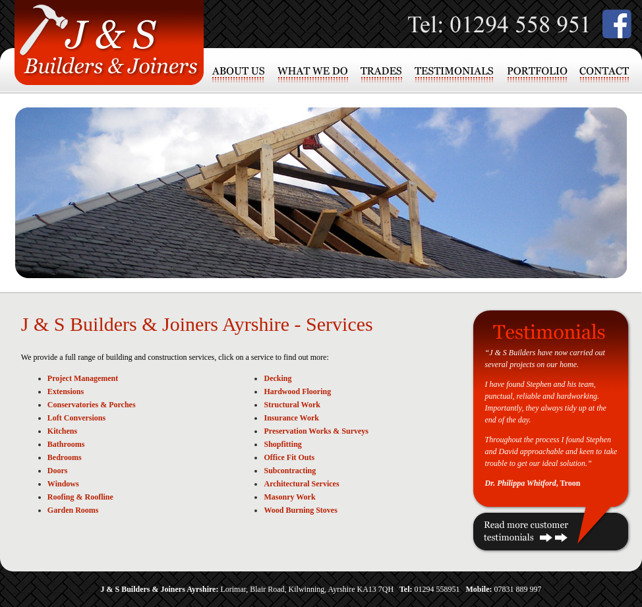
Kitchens (62, 431)
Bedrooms (64, 457)
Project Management (82, 378)
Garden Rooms (73, 510)
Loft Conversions (76, 417)
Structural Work (292, 404)
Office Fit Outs (289, 457)
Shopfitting (282, 444)
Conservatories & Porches (91, 404)
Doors (57, 470)
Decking (277, 378)
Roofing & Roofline (80, 497)
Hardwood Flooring (297, 391)
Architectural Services (301, 483)
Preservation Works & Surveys (316, 431)
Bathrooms (65, 444)
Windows (63, 483)
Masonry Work (289, 497)
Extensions (65, 391)
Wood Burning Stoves (300, 510)
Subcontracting (290, 470)
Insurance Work (291, 417)
